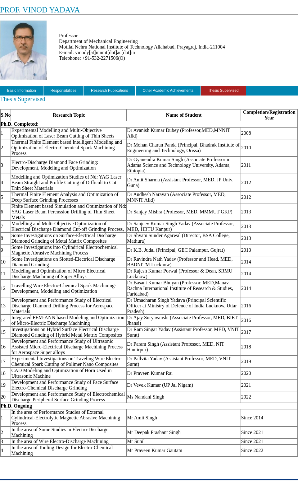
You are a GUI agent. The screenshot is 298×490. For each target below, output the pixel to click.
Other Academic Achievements (168, 90)
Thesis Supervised (223, 90)
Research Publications (109, 90)
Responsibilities (63, 90)
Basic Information (21, 90)
